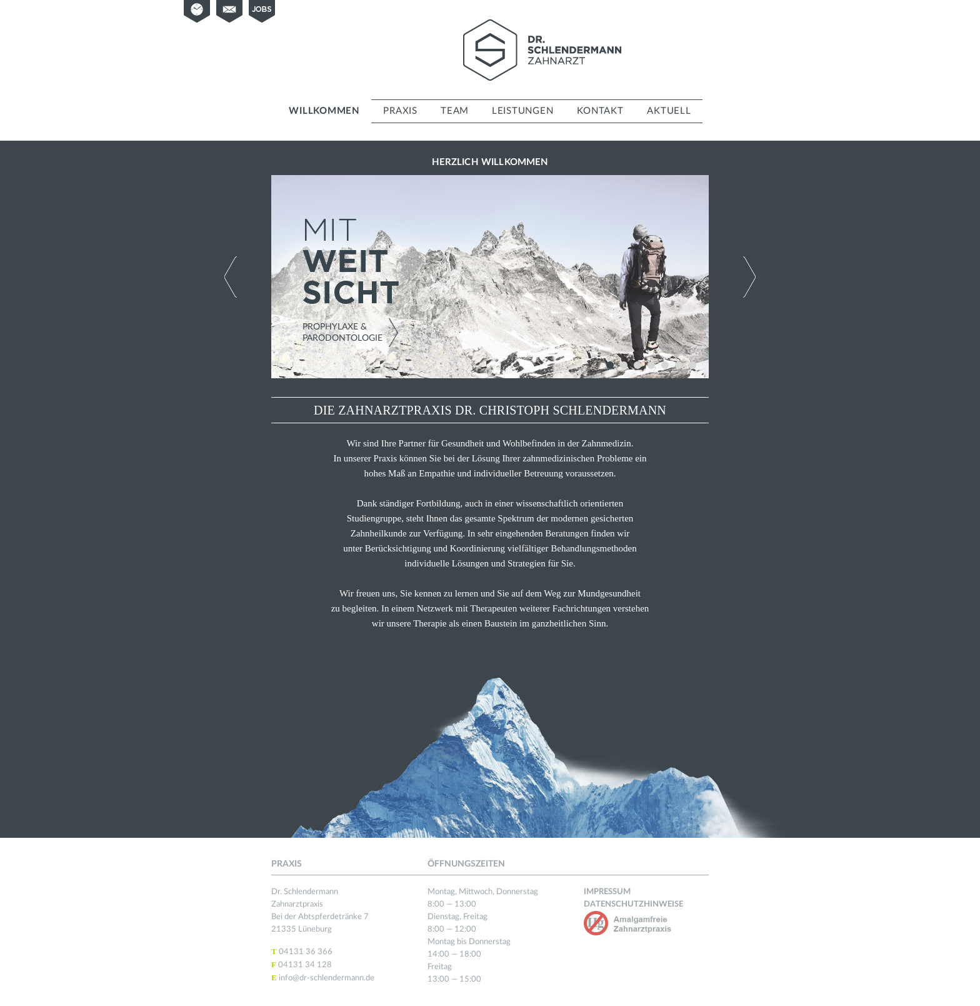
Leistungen (523, 111)
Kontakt (600, 111)
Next (749, 277)
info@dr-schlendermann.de (326, 978)
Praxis (400, 111)
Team (455, 111)
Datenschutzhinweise (633, 904)
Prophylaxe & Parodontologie (342, 333)
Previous (230, 277)
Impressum (607, 892)
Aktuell (669, 111)
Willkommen (324, 111)
